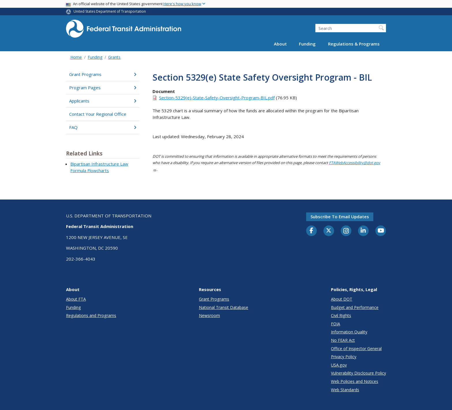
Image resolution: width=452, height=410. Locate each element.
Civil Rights (341, 315)
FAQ (102, 127)
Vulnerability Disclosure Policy (358, 373)
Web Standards (345, 389)
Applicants (102, 101)
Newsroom (209, 315)
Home (76, 57)
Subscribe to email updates (339, 216)
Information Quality (349, 332)
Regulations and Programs (91, 315)
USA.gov (339, 365)
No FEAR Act (343, 340)
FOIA (335, 324)
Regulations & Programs (354, 44)
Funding (307, 44)
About (280, 44)
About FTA (76, 299)
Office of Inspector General (356, 348)
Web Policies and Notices (354, 381)
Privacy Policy (343, 356)
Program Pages (102, 87)
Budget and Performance (354, 307)
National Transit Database (223, 307)
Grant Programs (102, 74)
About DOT (341, 299)
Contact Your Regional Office (97, 114)
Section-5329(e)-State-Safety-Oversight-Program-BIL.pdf (217, 97)
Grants (114, 57)
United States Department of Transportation (110, 11)
